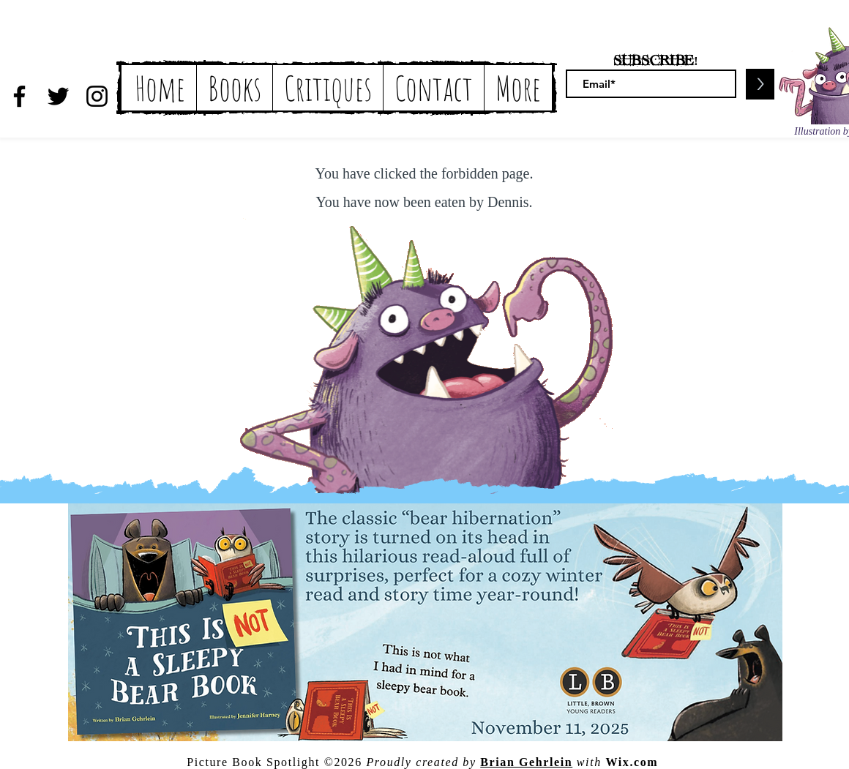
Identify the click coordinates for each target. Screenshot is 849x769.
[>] (760, 84)
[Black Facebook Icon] (19, 96)
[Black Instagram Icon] (97, 96)
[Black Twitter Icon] (58, 96)
